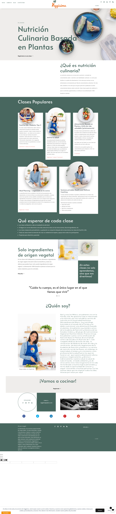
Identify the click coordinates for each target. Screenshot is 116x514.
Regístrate (56, 388)
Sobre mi (9, 2)
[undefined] (5, 460)
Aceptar (100, 510)
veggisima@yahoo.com (46, 402)
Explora (85, 427)
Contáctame (21, 2)
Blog (14, 2)
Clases (97, 5)
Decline (110, 510)
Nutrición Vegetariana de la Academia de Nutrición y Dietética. (78, 346)
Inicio (3, 2)
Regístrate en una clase (25, 56)
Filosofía (20, 273)
